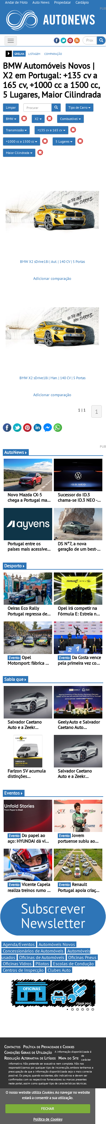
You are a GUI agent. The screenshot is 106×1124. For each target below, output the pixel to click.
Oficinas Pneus (82, 957)
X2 (38, 119)
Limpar (11, 107)
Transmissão (16, 130)
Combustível (70, 119)
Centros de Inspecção (23, 970)
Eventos (13, 793)
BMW (11, 119)
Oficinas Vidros (17, 963)
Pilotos (42, 963)
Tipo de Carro (79, 107)
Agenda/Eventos (19, 944)
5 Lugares (64, 141)
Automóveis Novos (57, 944)
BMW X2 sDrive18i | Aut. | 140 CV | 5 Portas (52, 261)
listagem (34, 53)
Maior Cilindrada (19, 153)
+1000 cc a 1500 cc (21, 141)
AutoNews (15, 452)
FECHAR (47, 1108)
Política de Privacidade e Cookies (48, 1046)
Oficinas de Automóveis (41, 957)
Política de (47, 1119)
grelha (19, 53)
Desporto (14, 566)
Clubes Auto (59, 970)
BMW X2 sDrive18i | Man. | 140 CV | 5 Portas (52, 378)
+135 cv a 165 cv (51, 130)
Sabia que (15, 679)
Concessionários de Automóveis (33, 951)
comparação (53, 53)
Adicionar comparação (52, 278)
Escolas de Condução (73, 963)
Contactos (12, 1046)
